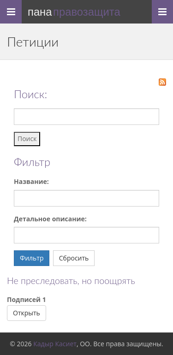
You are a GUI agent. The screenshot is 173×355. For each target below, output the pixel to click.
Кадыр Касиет (55, 343)
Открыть (26, 312)
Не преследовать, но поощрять (71, 280)
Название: (31, 181)
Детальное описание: (50, 218)
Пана (74, 12)
